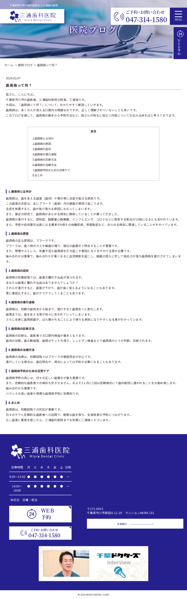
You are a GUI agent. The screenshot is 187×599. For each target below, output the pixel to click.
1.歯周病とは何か (43, 138)
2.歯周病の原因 (42, 144)
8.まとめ (38, 175)
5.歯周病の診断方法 (44, 159)
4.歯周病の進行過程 (44, 154)
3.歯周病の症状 (42, 149)
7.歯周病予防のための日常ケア (51, 170)
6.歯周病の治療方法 (44, 165)
